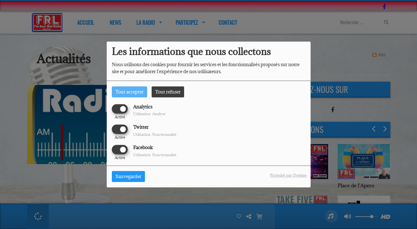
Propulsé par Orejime (288, 175)
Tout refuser (168, 92)
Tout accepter (129, 92)
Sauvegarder (128, 177)
